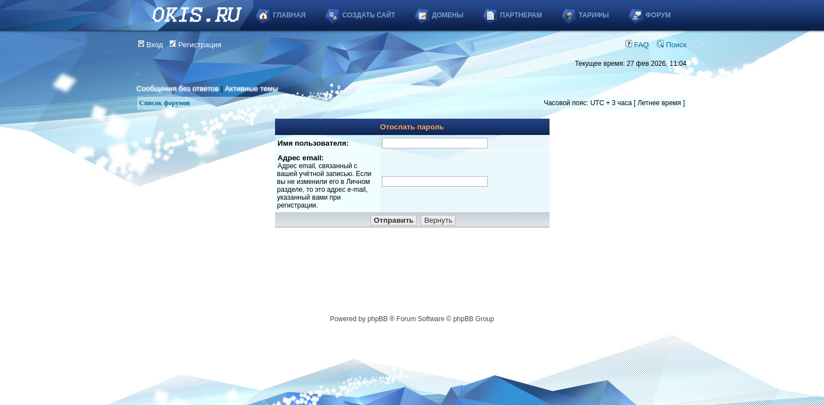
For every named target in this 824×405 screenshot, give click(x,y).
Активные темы (251, 88)
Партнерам (521, 15)
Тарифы (594, 15)
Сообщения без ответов (178, 88)
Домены (447, 15)
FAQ (637, 44)
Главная (289, 15)
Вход (151, 44)
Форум (658, 15)
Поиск (671, 44)
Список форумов (165, 103)
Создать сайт (369, 15)
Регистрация (195, 44)
